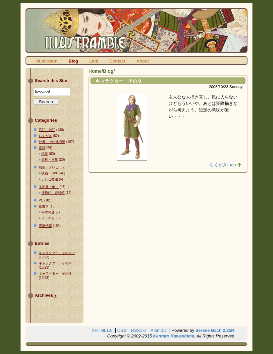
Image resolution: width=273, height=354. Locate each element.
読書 (44, 153)
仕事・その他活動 (52, 142)
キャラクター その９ (118, 81)
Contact (117, 61)
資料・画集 (49, 159)
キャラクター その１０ (57, 253)
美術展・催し (49, 187)
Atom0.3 (159, 330)
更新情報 (45, 226)
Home (95, 71)
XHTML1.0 (102, 330)
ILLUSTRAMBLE (136, 30)
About (142, 61)
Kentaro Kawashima (173, 335)
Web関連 (48, 212)
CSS (121, 330)
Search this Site (51, 80)
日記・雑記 (47, 130)
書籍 (42, 148)
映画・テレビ (49, 167)
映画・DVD (49, 173)
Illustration (46, 61)
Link (93, 61)
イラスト (48, 218)
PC (41, 200)
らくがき (218, 164)
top (233, 164)
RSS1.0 (138, 330)
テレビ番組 (49, 179)
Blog (73, 61)
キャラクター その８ (55, 273)
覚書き (44, 206)
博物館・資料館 (53, 193)
